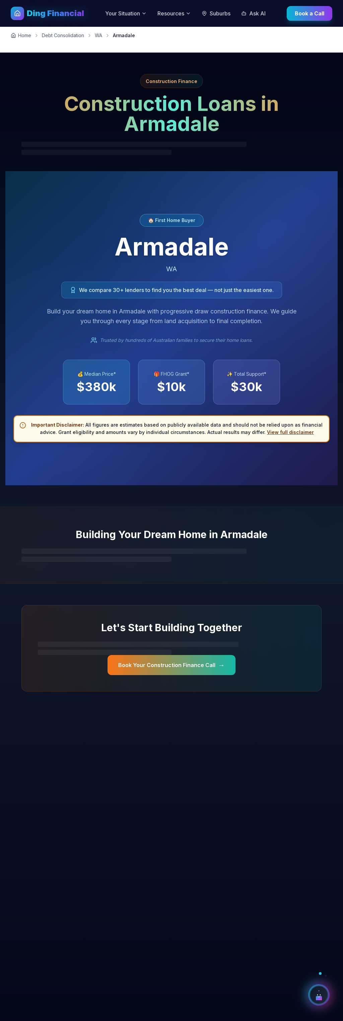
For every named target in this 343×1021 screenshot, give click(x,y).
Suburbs (216, 13)
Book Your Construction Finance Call (171, 665)
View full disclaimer (290, 432)
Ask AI (253, 13)
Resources (174, 13)
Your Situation (126, 13)
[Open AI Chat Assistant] (318, 994)
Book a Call (309, 13)
